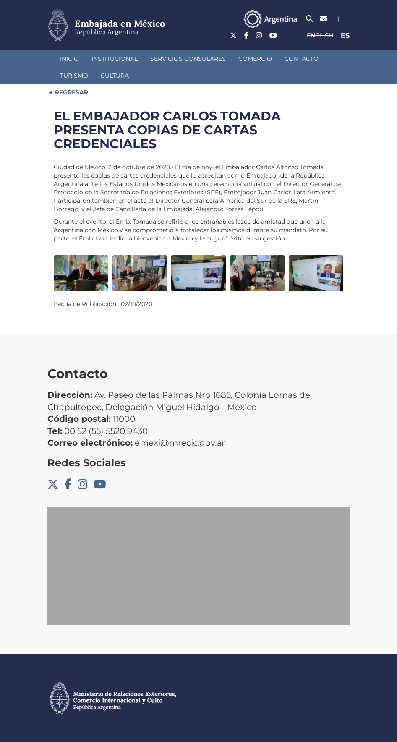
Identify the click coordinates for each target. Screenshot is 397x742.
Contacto (302, 59)
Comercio (255, 59)
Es (345, 35)
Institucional (114, 59)
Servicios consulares (188, 59)
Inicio (69, 59)
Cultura (115, 75)
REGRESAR (70, 92)
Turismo (74, 75)
